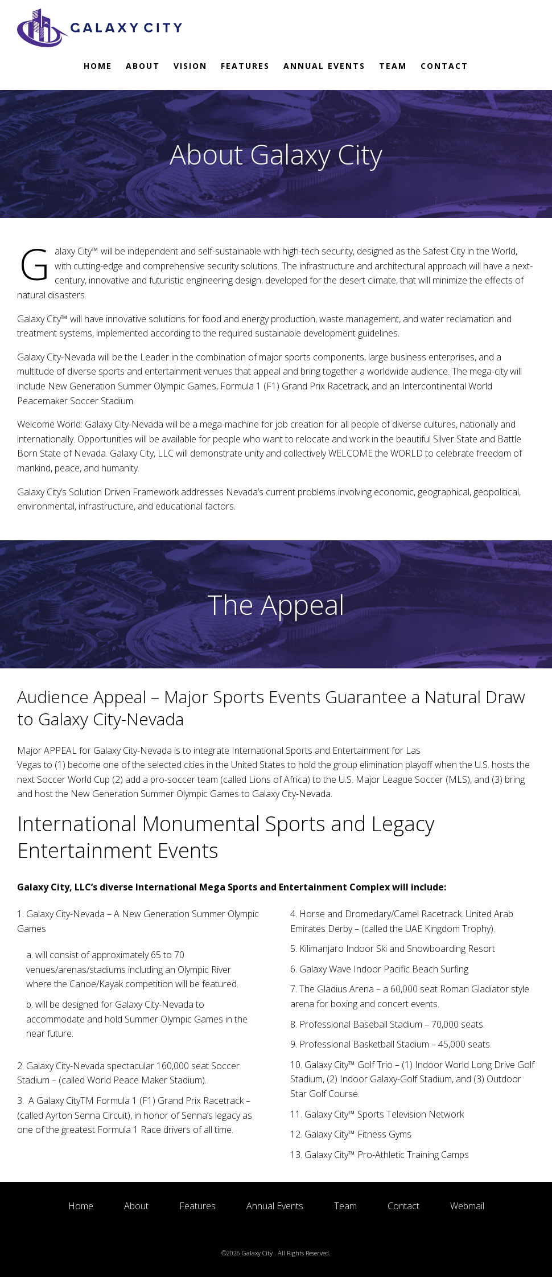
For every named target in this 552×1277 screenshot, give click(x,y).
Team (393, 65)
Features (245, 65)
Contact (444, 65)
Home (98, 65)
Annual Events (324, 65)
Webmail (467, 1206)
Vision (190, 65)
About (143, 65)
